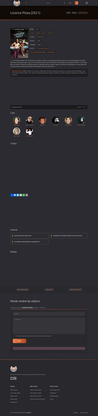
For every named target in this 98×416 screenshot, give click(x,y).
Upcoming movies (55, 390)
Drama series (49, 289)
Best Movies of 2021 (75, 289)
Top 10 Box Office (15, 393)
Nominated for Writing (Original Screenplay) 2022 (27, 241)
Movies (74, 13)
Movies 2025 (13, 399)
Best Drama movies (23, 289)
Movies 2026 (13, 396)
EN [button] (70, 3)
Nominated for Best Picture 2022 (22, 235)
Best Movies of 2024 (35, 396)
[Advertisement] (49, 90)
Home (68, 13)
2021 (37, 29)
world (82, 64)
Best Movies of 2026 (35, 390)
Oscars (52, 399)
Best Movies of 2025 (35, 393)
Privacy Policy (84, 412)
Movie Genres (14, 390)
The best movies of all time (37, 399)
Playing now (53, 393)
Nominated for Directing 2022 (67, 236)
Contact (75, 412)
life (43, 66)
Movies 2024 (13, 402)
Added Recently (54, 396)
